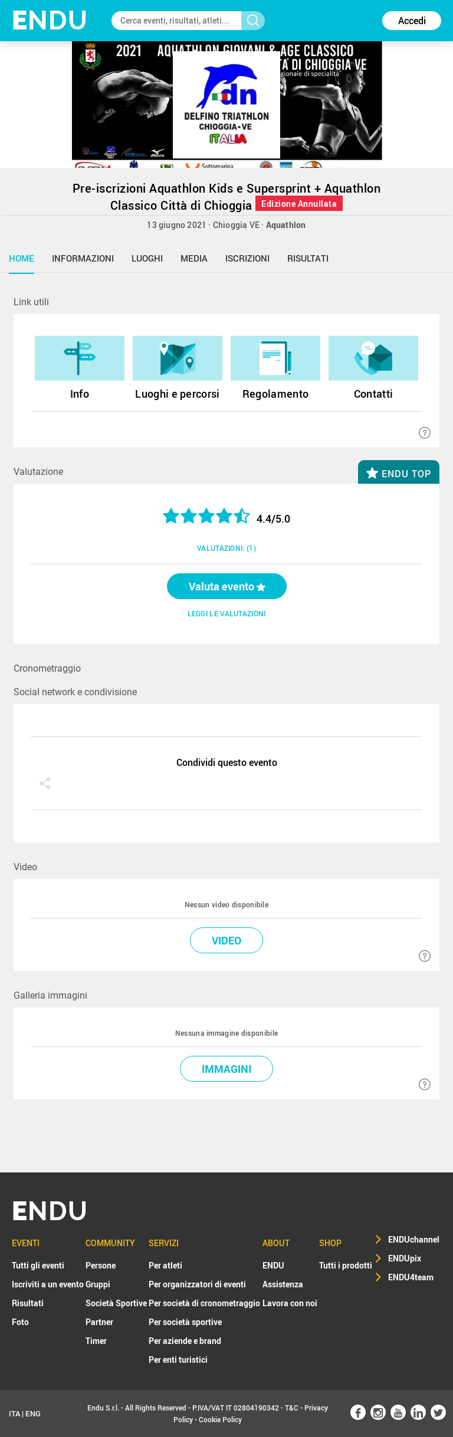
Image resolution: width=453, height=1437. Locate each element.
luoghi (147, 258)
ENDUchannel (413, 1239)
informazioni (83, 258)
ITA (14, 1413)
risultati (308, 258)
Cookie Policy (220, 1419)
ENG (33, 1413)
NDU (50, 20)
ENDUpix (404, 1258)
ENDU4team (411, 1277)
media (194, 258)
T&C (291, 1407)
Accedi (412, 20)
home (21, 258)
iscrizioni (247, 258)
